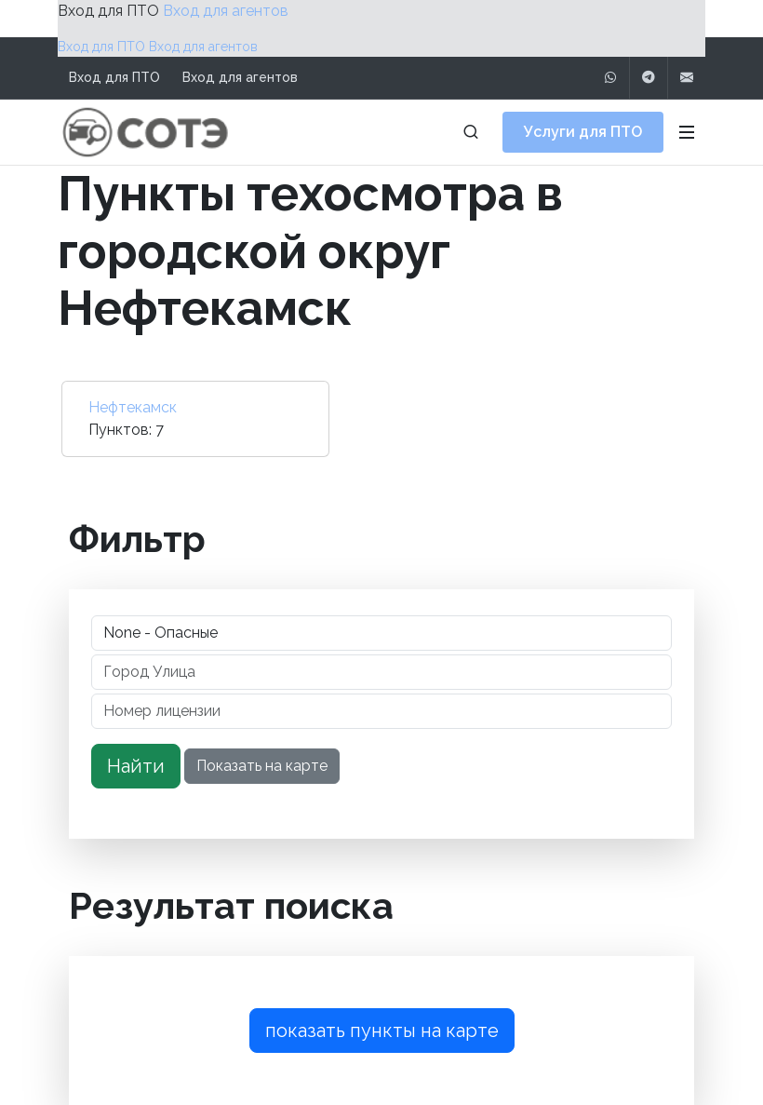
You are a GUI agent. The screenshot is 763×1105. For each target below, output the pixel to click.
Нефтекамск (132, 407)
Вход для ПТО (108, 11)
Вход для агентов (225, 11)
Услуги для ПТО (583, 132)
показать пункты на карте (382, 1030)
